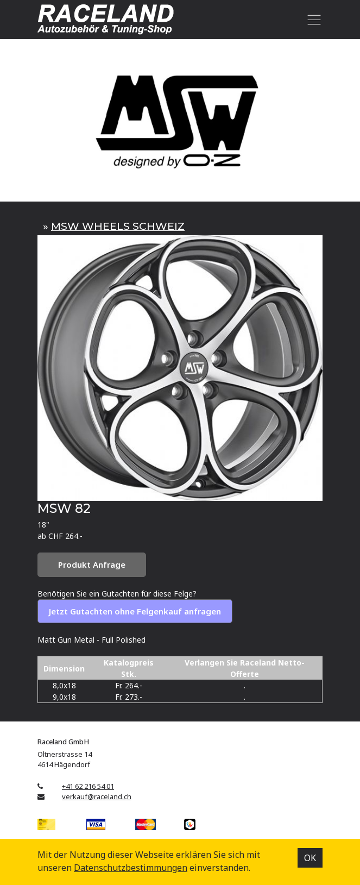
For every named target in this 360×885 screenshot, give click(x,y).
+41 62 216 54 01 (88, 786)
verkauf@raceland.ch (96, 796)
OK (310, 858)
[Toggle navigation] (312, 19)
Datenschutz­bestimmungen (130, 868)
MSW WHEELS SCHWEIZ (118, 226)
